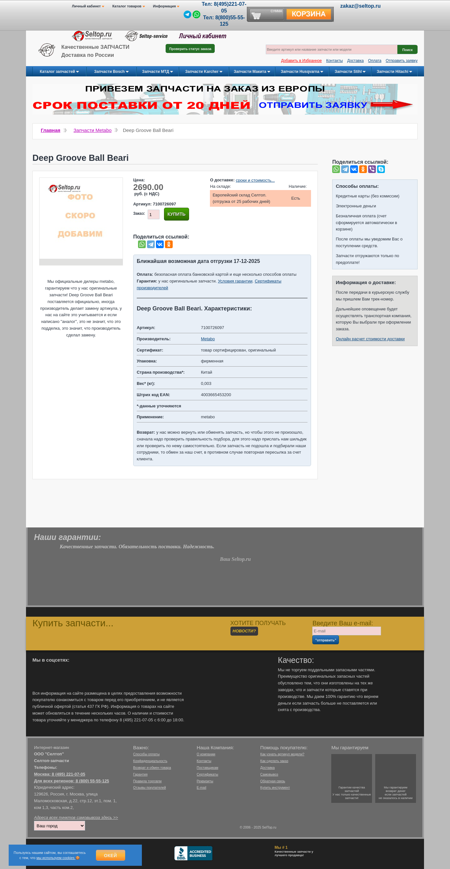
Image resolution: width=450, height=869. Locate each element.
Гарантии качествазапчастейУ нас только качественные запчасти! (352, 792)
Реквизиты (205, 781)
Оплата (374, 60)
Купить (177, 214)
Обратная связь (272, 781)
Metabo (208, 338)
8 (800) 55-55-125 (92, 780)
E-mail (201, 787)
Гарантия (140, 774)
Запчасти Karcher (203, 71)
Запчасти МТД (157, 71)
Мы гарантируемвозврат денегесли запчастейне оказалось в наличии (396, 792)
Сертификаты (207, 774)
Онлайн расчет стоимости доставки (370, 338)
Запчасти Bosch (111, 71)
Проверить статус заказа (190, 50)
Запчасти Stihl (350, 71)
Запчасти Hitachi (394, 71)
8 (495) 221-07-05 (68, 773)
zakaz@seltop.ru (360, 6)
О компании (206, 754)
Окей (110, 855)
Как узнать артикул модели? (282, 754)
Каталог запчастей (59, 71)
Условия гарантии (235, 280)
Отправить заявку (402, 60)
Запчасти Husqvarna (302, 71)
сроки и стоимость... (255, 180)
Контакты (334, 60)
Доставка (355, 60)
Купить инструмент (275, 787)
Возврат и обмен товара (152, 767)
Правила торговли (147, 781)
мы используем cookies (56, 858)
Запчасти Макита (252, 71)
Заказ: (139, 213)
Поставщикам (207, 767)
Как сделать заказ (274, 760)
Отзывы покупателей (149, 787)
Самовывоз (269, 774)
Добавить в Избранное (301, 60)
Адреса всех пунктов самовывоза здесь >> (76, 817)
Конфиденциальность (150, 760)
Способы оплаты (146, 754)
